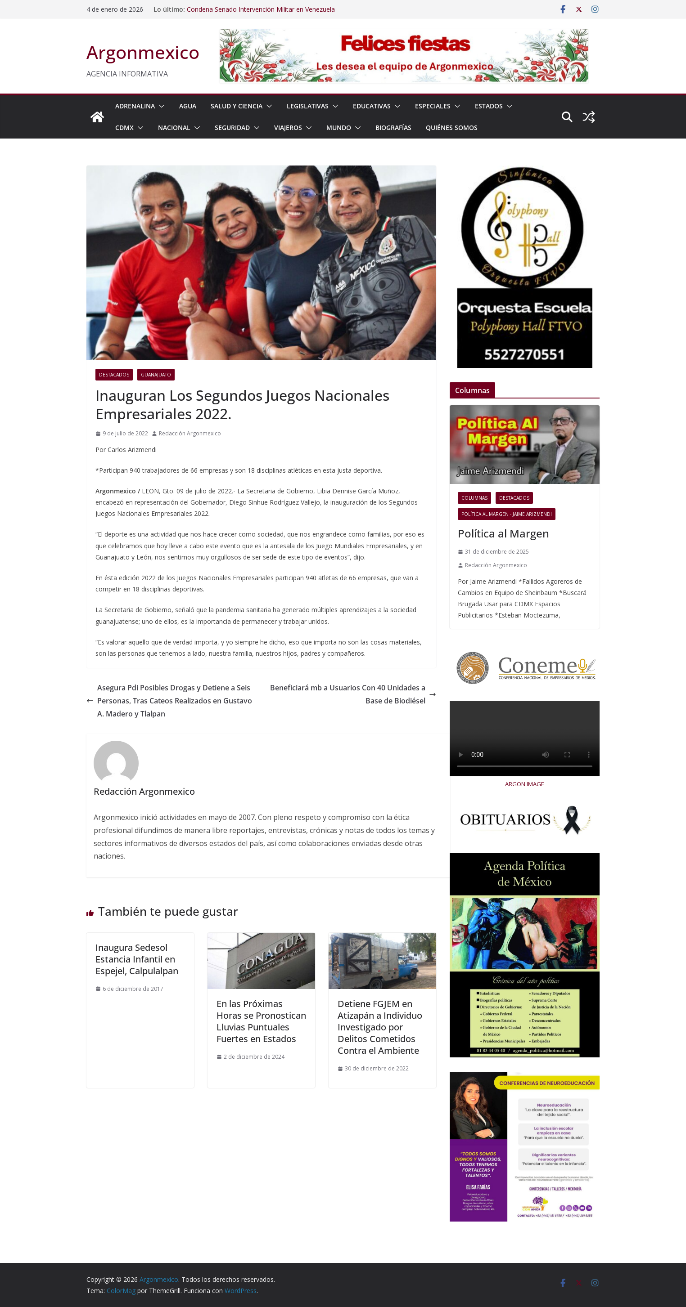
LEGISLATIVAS (308, 106)
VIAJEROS (288, 127)
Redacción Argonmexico (190, 433)
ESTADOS (489, 106)
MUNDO (338, 127)
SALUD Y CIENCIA (236, 106)
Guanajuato (156, 375)
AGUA (187, 106)
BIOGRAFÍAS (393, 127)
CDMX (124, 127)
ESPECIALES (433, 106)
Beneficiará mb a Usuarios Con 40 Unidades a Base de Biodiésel (353, 694)
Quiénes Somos (452, 127)
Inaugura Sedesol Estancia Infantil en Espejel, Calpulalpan (136, 959)
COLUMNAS (474, 498)
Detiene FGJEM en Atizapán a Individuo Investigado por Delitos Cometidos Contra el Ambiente (380, 1027)
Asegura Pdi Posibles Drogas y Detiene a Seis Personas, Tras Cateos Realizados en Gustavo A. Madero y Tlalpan (169, 701)
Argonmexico (142, 52)
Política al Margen (503, 533)
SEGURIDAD (232, 127)
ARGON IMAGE (524, 784)
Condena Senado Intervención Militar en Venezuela (261, 9)
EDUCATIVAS (372, 106)
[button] (160, 106)
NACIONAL (174, 127)
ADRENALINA (135, 106)
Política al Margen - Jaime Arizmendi (506, 514)
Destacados (114, 375)
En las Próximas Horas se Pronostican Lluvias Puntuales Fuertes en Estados (261, 1021)
